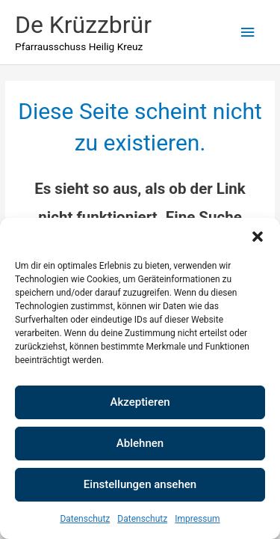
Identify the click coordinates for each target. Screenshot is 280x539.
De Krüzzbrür (83, 24)
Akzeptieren (139, 402)
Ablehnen (140, 443)
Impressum (197, 519)
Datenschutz (85, 519)
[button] (257, 236)
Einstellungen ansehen (140, 484)
